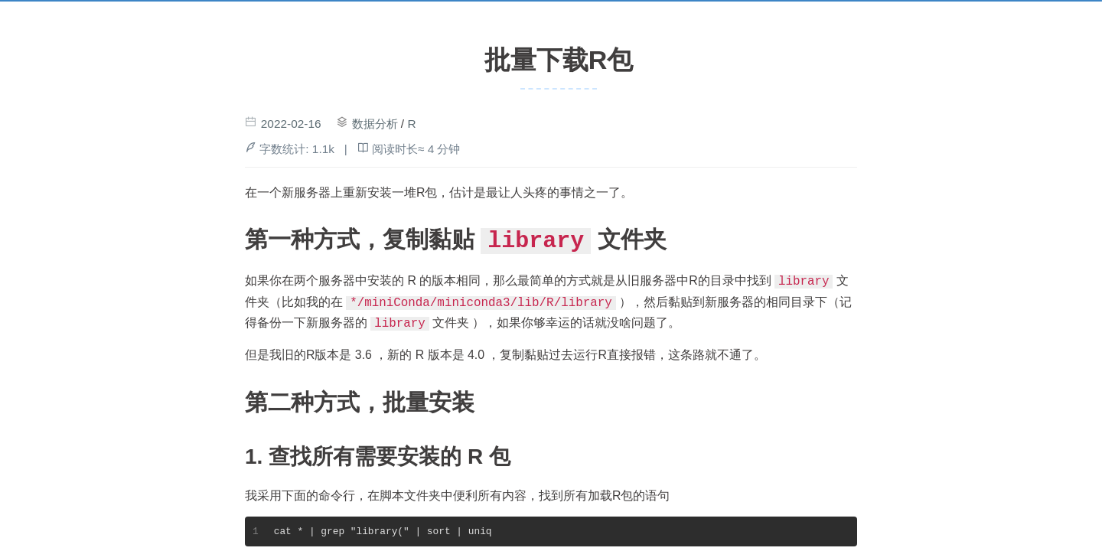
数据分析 (375, 123)
